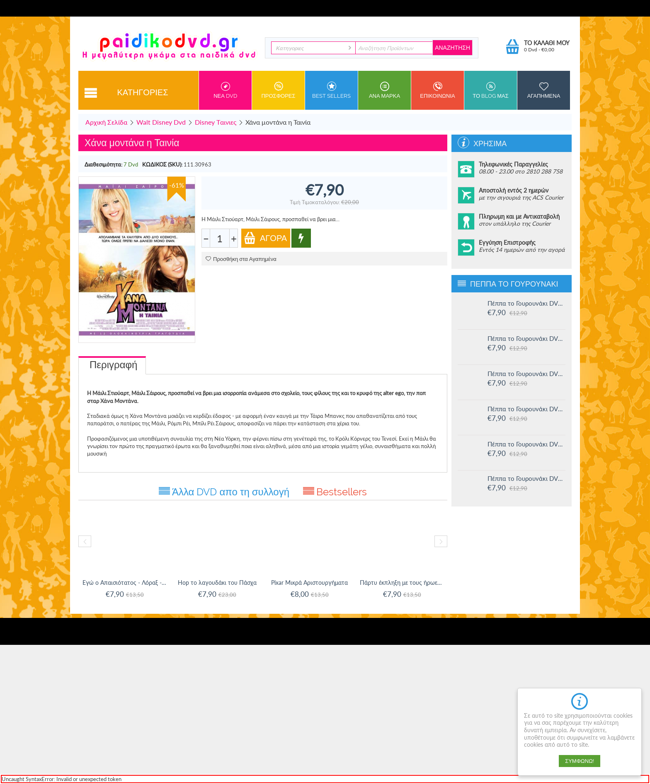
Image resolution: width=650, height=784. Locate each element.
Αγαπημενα (544, 90)
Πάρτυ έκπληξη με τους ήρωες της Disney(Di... (402, 582)
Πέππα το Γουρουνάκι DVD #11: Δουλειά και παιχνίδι (526, 478)
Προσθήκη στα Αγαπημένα (241, 259)
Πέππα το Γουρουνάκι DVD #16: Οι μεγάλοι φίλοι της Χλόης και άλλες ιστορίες (526, 303)
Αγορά (265, 238)
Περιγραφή (113, 365)
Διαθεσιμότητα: (103, 164)
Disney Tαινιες (215, 122)
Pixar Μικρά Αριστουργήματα (309, 582)
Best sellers (331, 90)
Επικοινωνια (437, 90)
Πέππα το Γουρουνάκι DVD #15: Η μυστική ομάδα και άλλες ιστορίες (526, 338)
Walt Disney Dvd (161, 122)
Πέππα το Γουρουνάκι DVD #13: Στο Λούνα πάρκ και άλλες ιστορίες (526, 409)
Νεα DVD (225, 90)
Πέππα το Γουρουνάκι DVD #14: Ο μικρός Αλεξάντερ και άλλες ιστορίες (526, 373)
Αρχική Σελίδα (106, 122)
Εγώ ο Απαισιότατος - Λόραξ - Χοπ (124, 582)
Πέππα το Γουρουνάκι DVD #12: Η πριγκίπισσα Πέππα (526, 444)
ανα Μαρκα (384, 90)
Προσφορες (278, 90)
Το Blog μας (490, 90)
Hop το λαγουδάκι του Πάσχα (217, 582)
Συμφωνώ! (579, 761)
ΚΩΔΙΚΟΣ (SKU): (162, 164)
